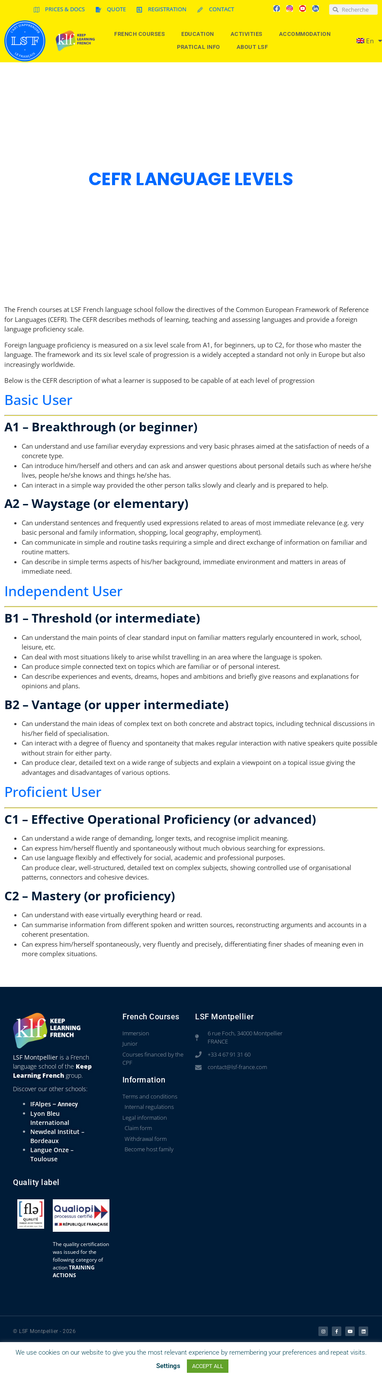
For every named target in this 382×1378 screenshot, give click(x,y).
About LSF (255, 47)
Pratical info (201, 47)
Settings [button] (168, 1366)
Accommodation (307, 34)
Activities (249, 34)
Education (199, 34)
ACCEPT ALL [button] (207, 1366)
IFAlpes (40, 1104)
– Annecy (64, 1104)
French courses (141, 34)
